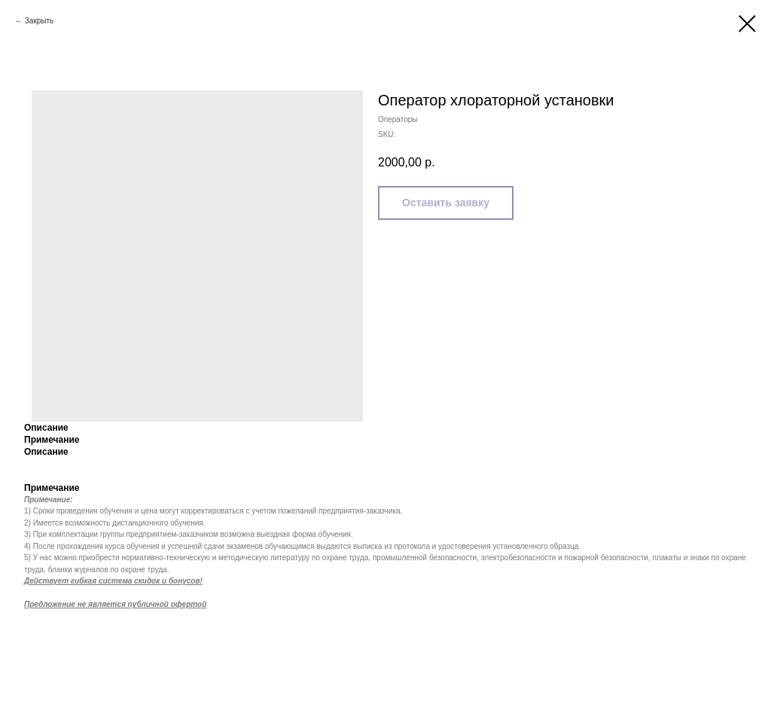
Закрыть (39, 21)
